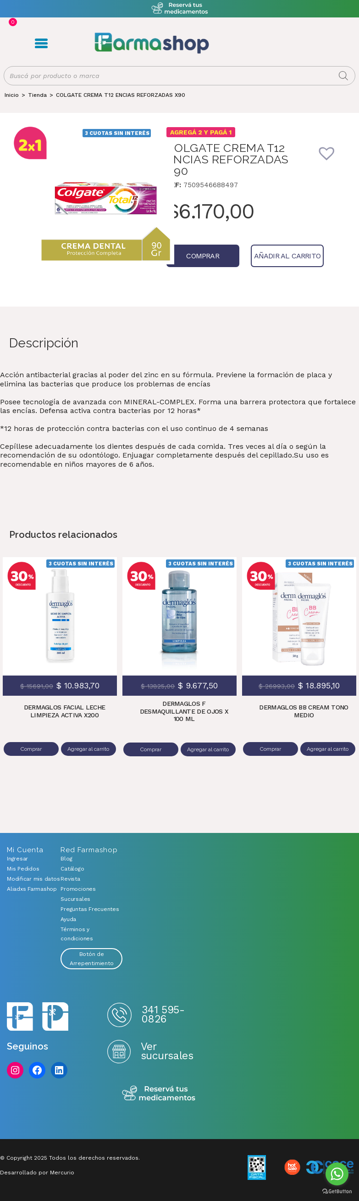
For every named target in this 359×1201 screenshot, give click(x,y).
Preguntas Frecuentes (90, 909)
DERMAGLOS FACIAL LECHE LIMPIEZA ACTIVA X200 (64, 713)
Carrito (278, 44)
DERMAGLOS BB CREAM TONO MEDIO (304, 713)
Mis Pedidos (23, 869)
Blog (66, 859)
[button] (332, 162)
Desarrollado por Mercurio (37, 1173)
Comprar (197, 258)
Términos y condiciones (77, 934)
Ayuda (68, 919)
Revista (70, 879)
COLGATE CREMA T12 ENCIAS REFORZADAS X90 (120, 97)
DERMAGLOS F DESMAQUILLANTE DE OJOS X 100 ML (184, 714)
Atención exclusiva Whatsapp (179, 8)
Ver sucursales (167, 1051)
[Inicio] (12, 97)
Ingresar (17, 859)
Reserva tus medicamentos (158, 1094)
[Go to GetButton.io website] (337, 1192)
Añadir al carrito (272, 258)
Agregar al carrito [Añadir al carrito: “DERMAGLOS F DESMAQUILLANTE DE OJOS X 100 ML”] (207, 752)
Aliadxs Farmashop (27, 889)
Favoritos (292, 44)
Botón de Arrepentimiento (91, 959)
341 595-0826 (163, 1015)
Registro (263, 44)
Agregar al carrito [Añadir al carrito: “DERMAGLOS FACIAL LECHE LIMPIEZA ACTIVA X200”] (88, 752)
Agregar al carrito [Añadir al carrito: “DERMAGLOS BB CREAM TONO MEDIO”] (327, 752)
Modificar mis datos (27, 879)
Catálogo (72, 869)
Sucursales (75, 899)
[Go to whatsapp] (337, 1173)
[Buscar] (343, 78)
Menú (39, 44)
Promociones (78, 889)
